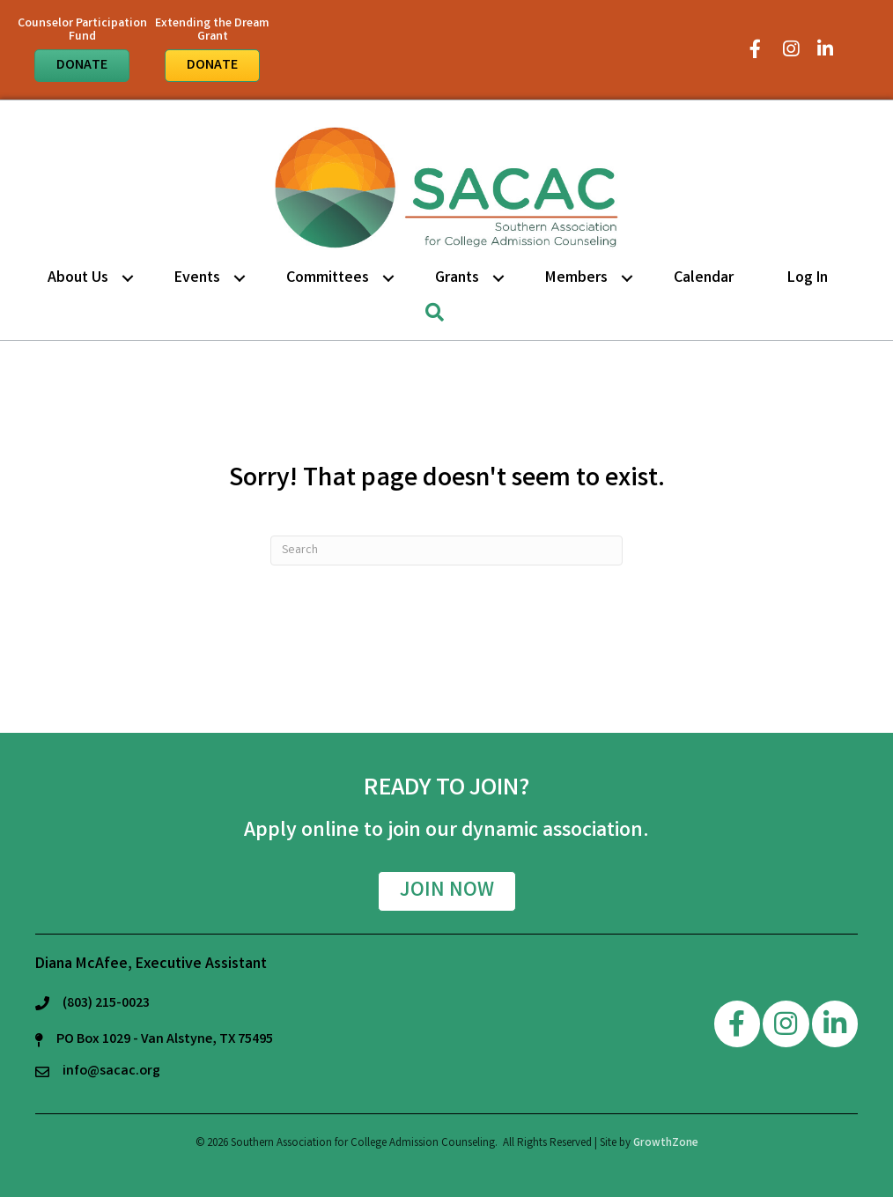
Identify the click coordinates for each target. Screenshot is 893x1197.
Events (197, 278)
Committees (327, 278)
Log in (807, 278)
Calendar (704, 278)
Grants (457, 278)
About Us (78, 278)
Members (576, 278)
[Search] (446, 550)
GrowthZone (665, 1143)
